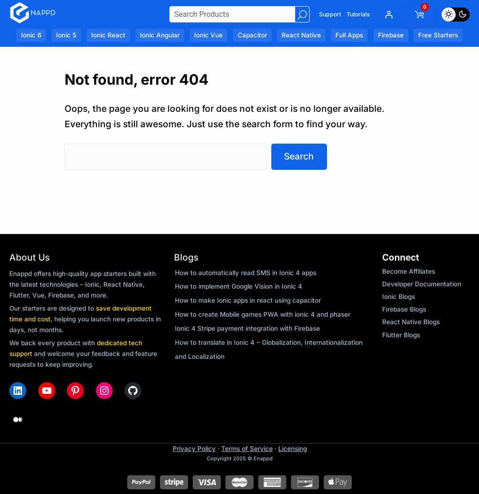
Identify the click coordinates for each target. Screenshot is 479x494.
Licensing (292, 448)
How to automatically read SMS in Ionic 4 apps (245, 272)
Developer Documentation (421, 284)
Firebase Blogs (404, 309)
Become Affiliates (408, 271)
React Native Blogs (411, 322)
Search (299, 156)
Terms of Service (247, 448)
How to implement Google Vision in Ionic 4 (238, 286)
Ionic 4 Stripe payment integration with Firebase (247, 328)
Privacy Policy (194, 448)
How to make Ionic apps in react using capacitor (248, 300)
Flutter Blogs (401, 335)
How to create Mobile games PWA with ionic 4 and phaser (262, 314)
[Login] (388, 14)
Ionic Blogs (398, 296)
